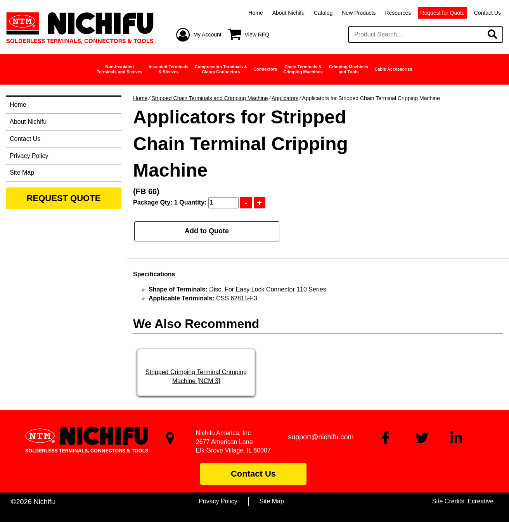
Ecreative (480, 501)
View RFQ (257, 34)
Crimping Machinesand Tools (348, 69)
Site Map (22, 172)
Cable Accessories (393, 69)
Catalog (323, 13)
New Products (359, 13)
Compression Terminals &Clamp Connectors (221, 69)
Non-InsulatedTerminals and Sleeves (119, 69)
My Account (207, 34)
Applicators (285, 98)
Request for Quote (442, 13)
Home (255, 13)
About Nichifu (288, 13)
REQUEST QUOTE (64, 198)
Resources (398, 13)
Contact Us (487, 13)
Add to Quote (207, 231)
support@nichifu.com (320, 437)
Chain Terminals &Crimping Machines (302, 69)
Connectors (265, 69)
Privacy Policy (29, 156)
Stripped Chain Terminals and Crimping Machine (209, 98)
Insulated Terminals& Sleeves (169, 69)
